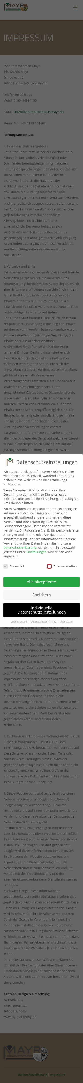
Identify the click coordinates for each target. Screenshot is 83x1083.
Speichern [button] (41, 588)
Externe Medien (62, 560)
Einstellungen (36, 546)
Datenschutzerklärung (19, 541)
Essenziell (13, 560)
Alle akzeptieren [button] (41, 575)
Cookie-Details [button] (19, 615)
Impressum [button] (66, 615)
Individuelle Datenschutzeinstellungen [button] (41, 604)
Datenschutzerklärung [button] (44, 615)
